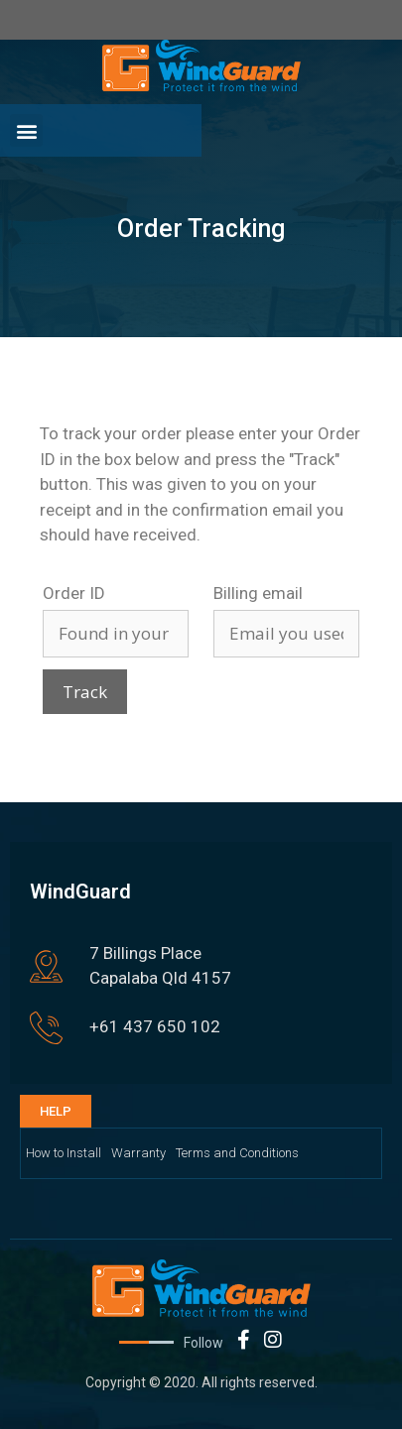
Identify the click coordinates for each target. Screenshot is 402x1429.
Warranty (138, 1152)
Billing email (258, 593)
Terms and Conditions (237, 1152)
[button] (26, 130)
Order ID (74, 593)
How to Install (63, 1152)
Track (85, 691)
